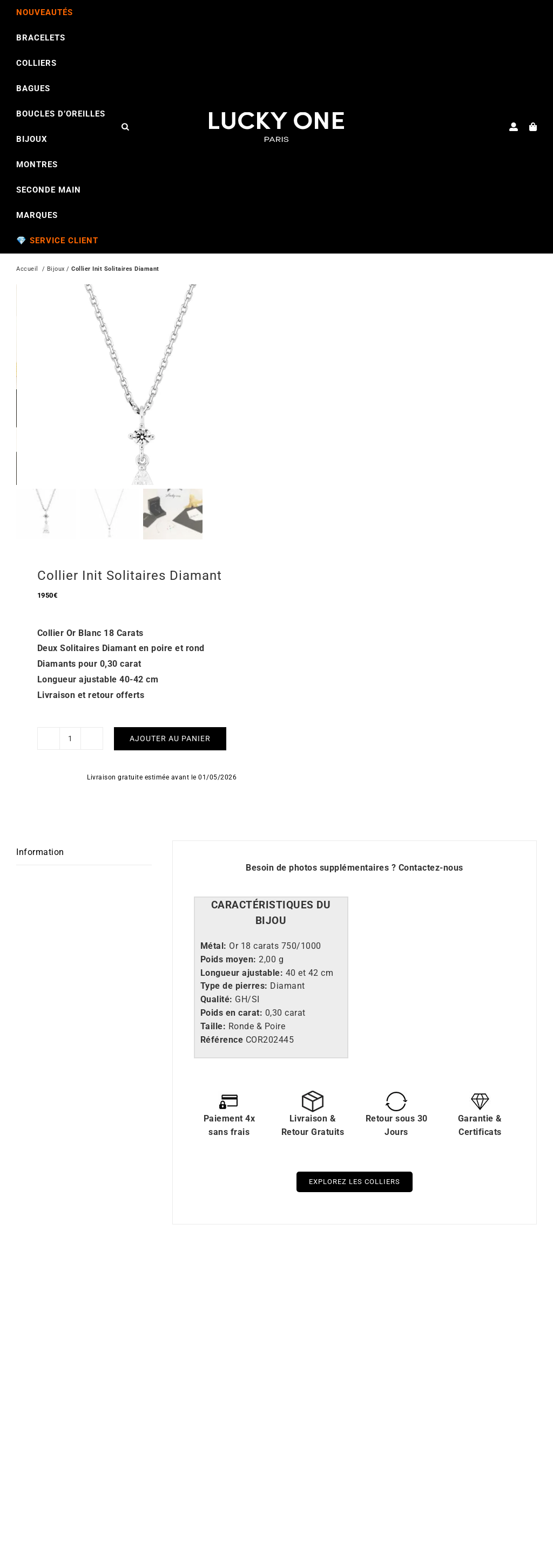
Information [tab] (40, 868)
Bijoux (56, 269)
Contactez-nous (431, 884)
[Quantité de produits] (70, 754)
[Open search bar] (125, 126)
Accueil (27, 269)
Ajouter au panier (170, 754)
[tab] (271, 929)
